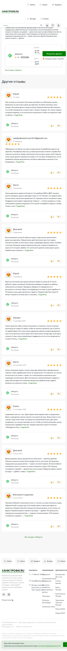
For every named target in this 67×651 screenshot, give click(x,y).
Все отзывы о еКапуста (13, 70)
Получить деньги (54, 54)
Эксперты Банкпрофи (46, 601)
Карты (43, 5)
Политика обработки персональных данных (47, 588)
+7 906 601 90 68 (36, 574)
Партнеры (46, 596)
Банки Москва (58, 588)
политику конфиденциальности (49, 646)
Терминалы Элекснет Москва (59, 602)
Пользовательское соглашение (49, 580)
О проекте (46, 574)
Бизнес (45, 19)
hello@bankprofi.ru (37, 581)
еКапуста (18, 54)
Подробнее (18, 115)
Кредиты (57, 5)
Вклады (31, 19)
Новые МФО (60, 613)
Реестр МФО (60, 609)
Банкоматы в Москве (60, 595)
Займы (31, 5)
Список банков (58, 582)
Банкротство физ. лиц (60, 576)
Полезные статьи (48, 607)
